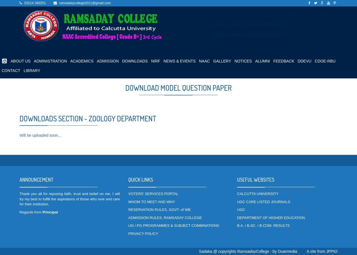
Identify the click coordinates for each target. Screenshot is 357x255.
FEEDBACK (283, 61)
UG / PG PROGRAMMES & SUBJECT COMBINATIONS (173, 225)
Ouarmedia (287, 251)
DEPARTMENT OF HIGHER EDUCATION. (271, 218)
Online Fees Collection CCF (249, 35)
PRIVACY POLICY (143, 234)
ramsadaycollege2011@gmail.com (85, 3)
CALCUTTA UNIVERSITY (258, 194)
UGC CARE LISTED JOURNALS (263, 202)
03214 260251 (35, 3)
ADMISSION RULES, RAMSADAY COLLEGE (165, 218)
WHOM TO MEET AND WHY (151, 202)
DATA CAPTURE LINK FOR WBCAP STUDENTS (275, 13)
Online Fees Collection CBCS (251, 24)
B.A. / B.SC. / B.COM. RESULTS (263, 225)
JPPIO (331, 251)
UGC (241, 210)
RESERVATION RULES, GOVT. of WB (159, 210)
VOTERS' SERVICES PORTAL (153, 194)
